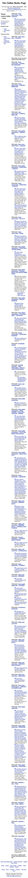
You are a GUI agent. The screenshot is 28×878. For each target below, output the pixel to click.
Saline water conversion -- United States (18, 675)
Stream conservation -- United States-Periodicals (19, 334)
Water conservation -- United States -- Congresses (19, 185)
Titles (24, 865)
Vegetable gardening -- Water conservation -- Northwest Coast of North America (18, 367)
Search (7, 865)
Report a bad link (18, 861)
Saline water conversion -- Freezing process (19, 550)
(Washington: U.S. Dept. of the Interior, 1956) (20, 630)
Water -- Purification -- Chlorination (18, 476)
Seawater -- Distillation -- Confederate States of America (18, 539)
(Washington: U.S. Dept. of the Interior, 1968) (20, 555)
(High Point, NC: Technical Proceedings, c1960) (20, 715)
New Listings (13, 865)
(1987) (20, 254)
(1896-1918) (20, 598)
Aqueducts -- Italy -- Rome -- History (18, 803)
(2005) (20, 22)
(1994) (20, 613)
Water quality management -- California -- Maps (18, 132)
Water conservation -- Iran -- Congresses (17, 15)
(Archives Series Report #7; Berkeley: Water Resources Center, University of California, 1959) (20, 751)
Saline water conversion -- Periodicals (17, 575)
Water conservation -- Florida (17, 232)
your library (3, 22)
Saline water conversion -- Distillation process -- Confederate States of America (18, 525)
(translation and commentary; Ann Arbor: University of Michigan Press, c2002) (20, 791)
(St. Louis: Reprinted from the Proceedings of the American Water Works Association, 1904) (20, 843)
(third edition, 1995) (20, 438)
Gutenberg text (21, 381)
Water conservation (7, 29)
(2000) (20, 320)
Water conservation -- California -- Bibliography (18, 85)
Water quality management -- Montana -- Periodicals (18, 299)
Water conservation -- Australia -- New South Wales (18, 63)
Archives (18, 869)
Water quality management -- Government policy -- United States (18, 314)
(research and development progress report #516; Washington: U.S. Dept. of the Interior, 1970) (20, 649)
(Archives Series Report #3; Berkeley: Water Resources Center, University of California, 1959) (20, 97)
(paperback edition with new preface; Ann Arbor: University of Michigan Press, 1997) (20, 810)
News (7, 869)
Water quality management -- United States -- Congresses (19, 167)
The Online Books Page (14, 3)
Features (12, 869)
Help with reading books (6, 861)
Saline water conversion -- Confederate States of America (18, 664)
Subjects (12, 867)
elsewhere (3, 23)
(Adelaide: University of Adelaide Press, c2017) (20, 462)
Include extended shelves (14, 8)
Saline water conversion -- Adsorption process (17, 641)
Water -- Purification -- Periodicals (18, 564)
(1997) (20, 771)
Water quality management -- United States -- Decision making (19, 248)
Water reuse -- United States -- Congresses (18, 145)
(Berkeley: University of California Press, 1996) (20, 121)
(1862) (20, 531)
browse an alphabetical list (15, 9)
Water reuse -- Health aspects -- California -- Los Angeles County (19, 687)
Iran (5, 31)
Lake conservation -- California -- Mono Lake (18, 113)
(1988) (20, 173)
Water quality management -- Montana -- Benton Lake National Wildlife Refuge (19, 271)
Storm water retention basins (18, 384)
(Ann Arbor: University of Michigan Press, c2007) (20, 224)
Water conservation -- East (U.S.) (18, 218)
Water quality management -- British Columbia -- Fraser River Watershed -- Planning (18, 411)
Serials (16, 867)
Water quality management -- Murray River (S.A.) (19, 454)
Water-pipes (21, 836)
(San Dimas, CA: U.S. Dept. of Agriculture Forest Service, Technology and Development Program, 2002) (20, 353)
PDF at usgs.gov (21, 295)
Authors (20, 865)
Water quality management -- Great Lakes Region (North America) (18, 432)
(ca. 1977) (20, 389)
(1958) (19, 70)
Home (2, 865)
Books (3, 869)
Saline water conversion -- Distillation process (17, 502)
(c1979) (20, 137)
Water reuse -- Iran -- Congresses (18, 37)
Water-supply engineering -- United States (18, 765)
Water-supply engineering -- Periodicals (18, 584)
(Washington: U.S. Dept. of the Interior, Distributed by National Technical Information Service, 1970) (20, 510)
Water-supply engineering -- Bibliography (18, 726)
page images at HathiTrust (21, 293)
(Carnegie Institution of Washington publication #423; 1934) (20, 828)
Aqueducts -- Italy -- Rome (18, 783)
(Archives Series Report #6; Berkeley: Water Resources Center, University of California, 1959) (20, 735)
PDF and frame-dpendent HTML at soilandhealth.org (22, 379)
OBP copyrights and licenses (14, 876)
